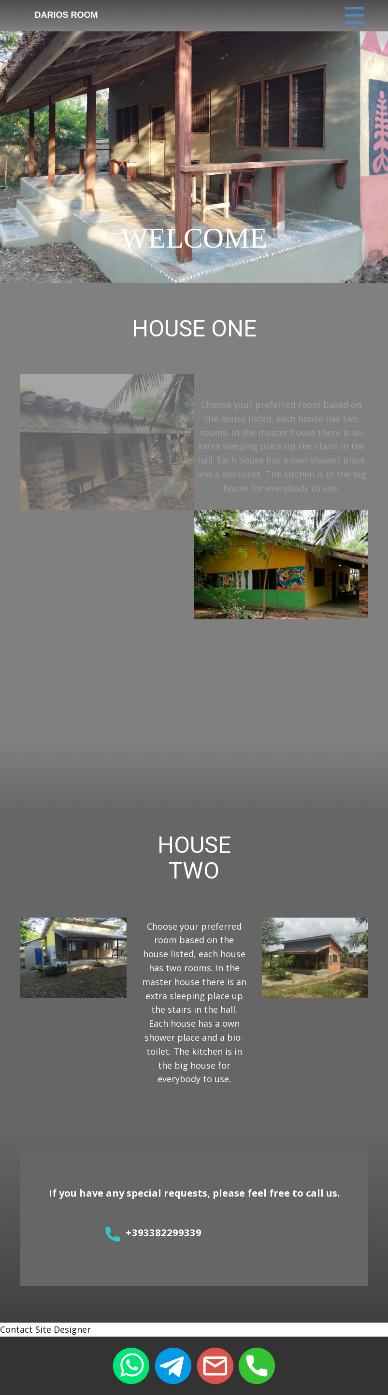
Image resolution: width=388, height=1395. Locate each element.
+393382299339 (153, 1233)
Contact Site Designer (45, 1329)
